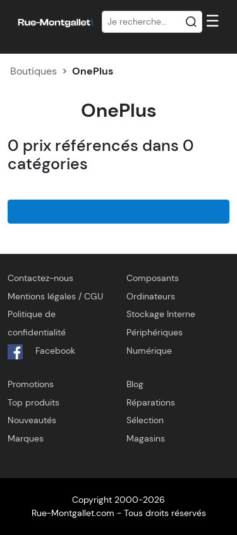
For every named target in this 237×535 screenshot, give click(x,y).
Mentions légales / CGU (55, 296)
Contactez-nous (40, 278)
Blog (134, 384)
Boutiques (33, 71)
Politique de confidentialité (37, 323)
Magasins (145, 438)
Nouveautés (32, 420)
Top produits (33, 402)
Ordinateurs (150, 296)
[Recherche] (152, 22)
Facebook (41, 351)
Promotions (31, 384)
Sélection (145, 420)
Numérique (149, 350)
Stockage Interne (160, 314)
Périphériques (154, 332)
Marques (26, 438)
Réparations (150, 402)
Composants (152, 278)
